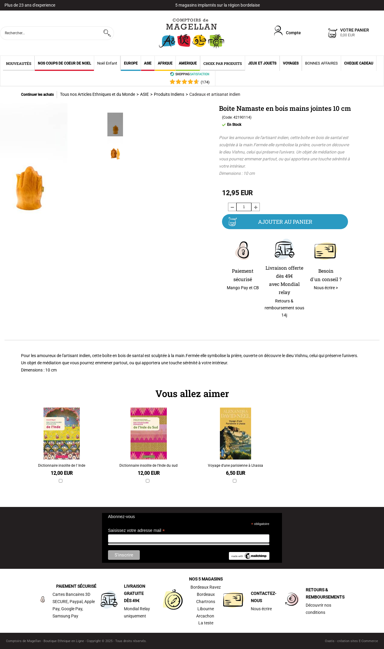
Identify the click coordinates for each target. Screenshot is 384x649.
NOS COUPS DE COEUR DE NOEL (64, 63)
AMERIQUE (188, 63)
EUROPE (131, 63)
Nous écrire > (326, 287)
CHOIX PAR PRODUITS (222, 63)
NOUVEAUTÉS (18, 63)
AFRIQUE (165, 63)
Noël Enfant (107, 63)
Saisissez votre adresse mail (136, 530)
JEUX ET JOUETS (262, 63)
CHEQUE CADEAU (358, 63)
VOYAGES (290, 63)
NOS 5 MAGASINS (206, 579)
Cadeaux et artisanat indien (214, 94)
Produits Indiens (169, 94)
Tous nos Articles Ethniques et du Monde (97, 94)
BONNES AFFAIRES (321, 63)
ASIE (148, 63)
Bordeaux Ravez (205, 587)
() (205, 82)
